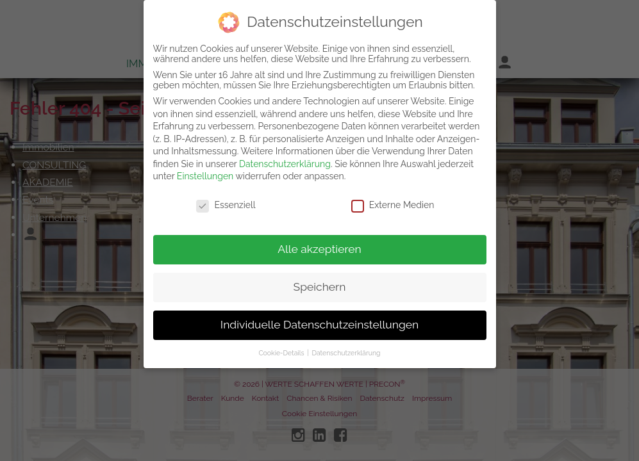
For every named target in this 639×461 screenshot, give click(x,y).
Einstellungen (205, 173)
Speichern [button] (320, 283)
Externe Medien (393, 201)
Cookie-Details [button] (282, 349)
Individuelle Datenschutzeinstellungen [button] (319, 320)
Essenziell (225, 201)
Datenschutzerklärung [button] (345, 349)
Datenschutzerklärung (285, 160)
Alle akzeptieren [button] (319, 245)
